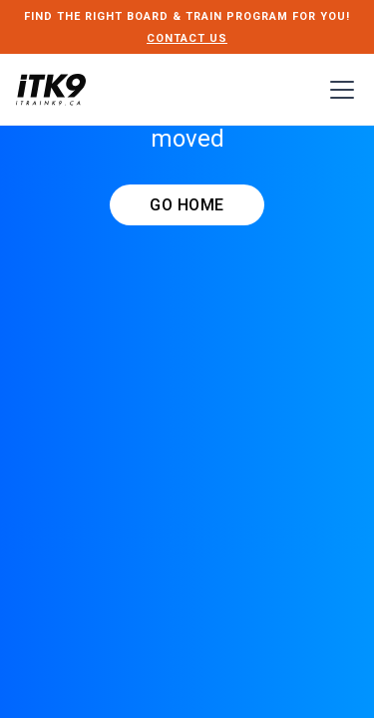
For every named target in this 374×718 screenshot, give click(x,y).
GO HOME (187, 204)
